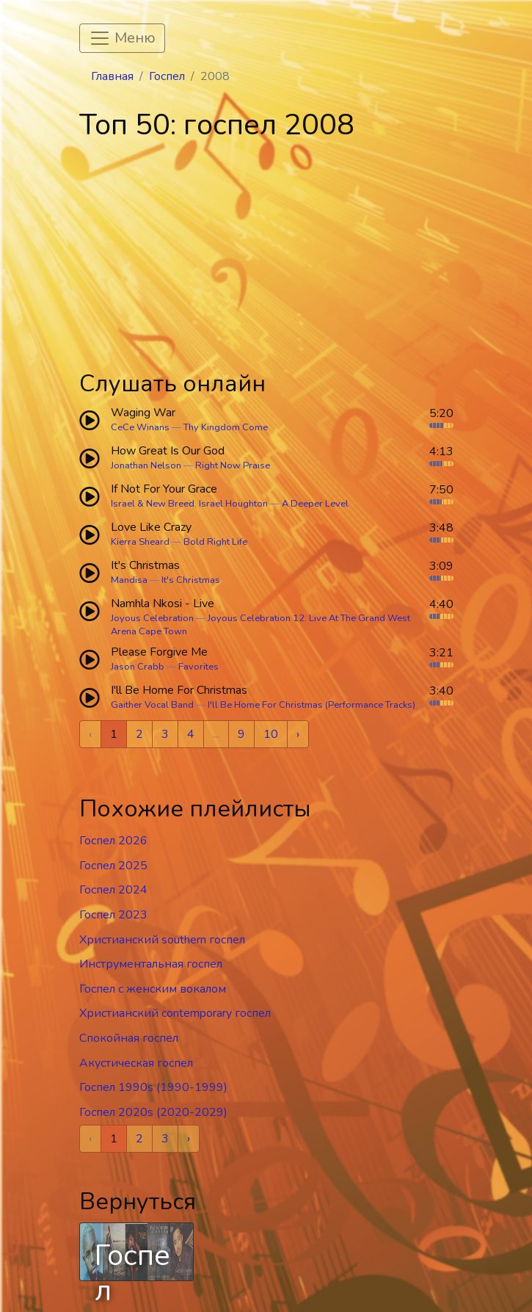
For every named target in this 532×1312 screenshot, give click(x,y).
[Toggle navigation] (122, 38)
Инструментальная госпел (150, 964)
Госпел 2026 (113, 841)
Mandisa (129, 580)
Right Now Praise (232, 465)
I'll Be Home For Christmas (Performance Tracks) (311, 704)
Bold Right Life (215, 541)
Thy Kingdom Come (225, 427)
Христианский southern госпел (162, 940)
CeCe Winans (140, 427)
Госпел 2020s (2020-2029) (153, 1112)
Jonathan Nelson (146, 465)
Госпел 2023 (113, 915)
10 (270, 734)
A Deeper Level (315, 503)
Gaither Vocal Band (152, 704)
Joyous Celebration (152, 618)
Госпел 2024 (113, 890)
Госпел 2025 (113, 866)
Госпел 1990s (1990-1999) (153, 1087)
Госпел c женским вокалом (152, 989)
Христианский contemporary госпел (175, 1013)
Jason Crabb (137, 666)
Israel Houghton (233, 503)
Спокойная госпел (128, 1038)
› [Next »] (297, 734)
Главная (112, 76)
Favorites (198, 666)
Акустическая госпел (136, 1063)
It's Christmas (190, 580)
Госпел (167, 76)
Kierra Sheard (140, 541)
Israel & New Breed (152, 503)
